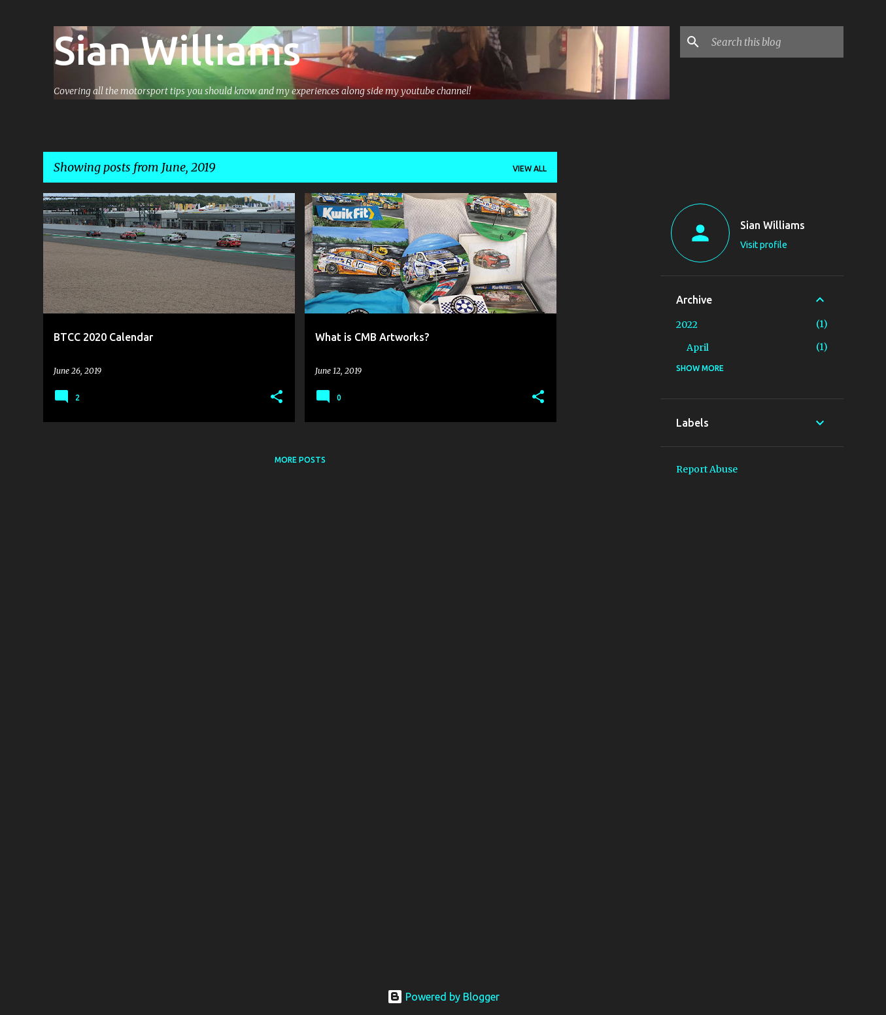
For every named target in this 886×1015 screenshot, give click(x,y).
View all (530, 168)
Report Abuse (707, 469)
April (698, 347)
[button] (276, 397)
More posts (300, 459)
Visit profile (763, 245)
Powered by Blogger (443, 997)
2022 (687, 324)
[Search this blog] (774, 42)
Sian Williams (177, 50)
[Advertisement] (609, 389)
